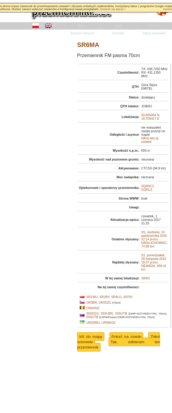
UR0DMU (93, 322)
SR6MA (88, 44)
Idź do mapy (90, 336)
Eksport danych (82, 33)
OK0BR (91, 302)
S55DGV (92, 313)
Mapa (82, 25)
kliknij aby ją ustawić (149, 139)
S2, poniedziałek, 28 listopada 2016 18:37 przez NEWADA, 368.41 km (153, 262)
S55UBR (107, 313)
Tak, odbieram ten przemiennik (118, 344)
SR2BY (104, 297)
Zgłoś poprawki (154, 33)
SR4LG (116, 297)
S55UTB (121, 313)
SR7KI (128, 297)
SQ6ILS (146, 189)
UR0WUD (109, 322)
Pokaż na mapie (126, 336)
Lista (118, 25)
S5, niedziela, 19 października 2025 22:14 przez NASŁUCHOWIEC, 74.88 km (154, 239)
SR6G (145, 278)
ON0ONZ (92, 308)
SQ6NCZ (147, 186)
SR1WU (92, 297)
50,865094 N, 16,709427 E (150, 116)
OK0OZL (105, 302)
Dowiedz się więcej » (113, 9)
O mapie (154, 25)
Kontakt (118, 33)
